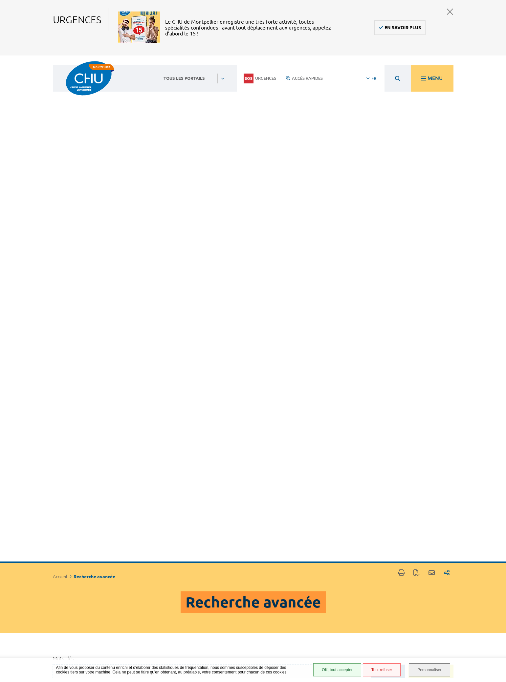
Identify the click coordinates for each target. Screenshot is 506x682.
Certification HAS (324, 655)
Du (70, 382)
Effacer (391, 165)
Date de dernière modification (109, 522)
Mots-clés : (64, 152)
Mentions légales (324, 616)
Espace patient (320, 585)
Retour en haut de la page (494, 577)
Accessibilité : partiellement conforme (321, 604)
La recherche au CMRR (214, 255)
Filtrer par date (113, 439)
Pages (79, 301)
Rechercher (434, 165)
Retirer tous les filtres (113, 241)
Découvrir (189, 329)
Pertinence (85, 494)
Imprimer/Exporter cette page (401, 67)
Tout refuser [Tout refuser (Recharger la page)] (381, 670)
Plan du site (318, 635)
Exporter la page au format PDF (416, 67)
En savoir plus (403, 27)
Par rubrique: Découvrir (100, 222)
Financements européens (320, 645)
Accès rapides (304, 78)
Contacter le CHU (222, 581)
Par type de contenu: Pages (106, 212)
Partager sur (446, 67)
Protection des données (322, 626)
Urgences (260, 78)
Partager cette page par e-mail (431, 67)
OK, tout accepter (337, 670)
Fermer (450, 11)
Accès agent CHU (323, 592)
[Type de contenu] (98, 512)
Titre (77, 503)
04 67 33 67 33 (218, 602)
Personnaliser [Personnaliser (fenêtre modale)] (429, 670)
